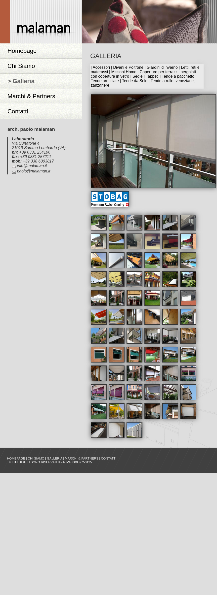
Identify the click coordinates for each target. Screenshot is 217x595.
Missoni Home (123, 72)
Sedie (137, 76)
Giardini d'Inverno (162, 67)
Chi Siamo (21, 66)
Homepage (22, 50)
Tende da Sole (134, 81)
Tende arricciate (105, 81)
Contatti (17, 111)
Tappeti (152, 76)
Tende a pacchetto (178, 76)
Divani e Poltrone (128, 67)
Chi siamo (36, 458)
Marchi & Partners (31, 96)
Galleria (54, 458)
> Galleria (21, 81)
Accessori (101, 67)
